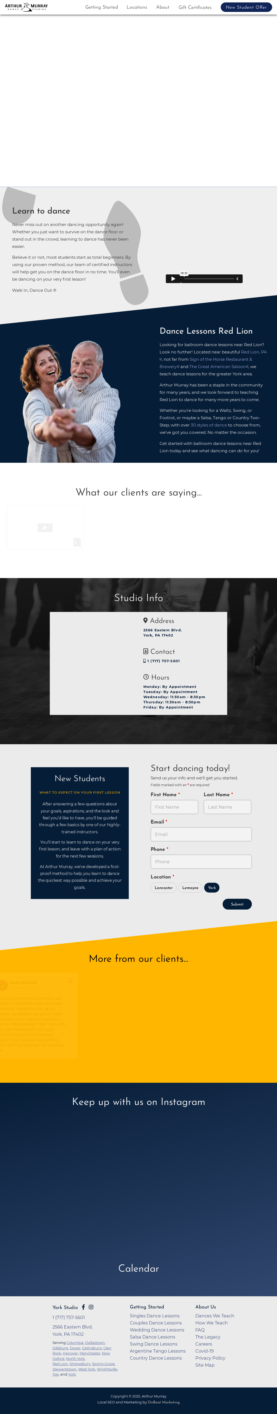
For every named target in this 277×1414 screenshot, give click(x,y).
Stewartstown (64, 1369)
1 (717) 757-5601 (161, 661)
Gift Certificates (195, 7)
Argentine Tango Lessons (158, 1351)
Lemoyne (190, 888)
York (212, 888)
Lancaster (164, 888)
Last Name (217, 795)
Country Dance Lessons (156, 1358)
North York (75, 1358)
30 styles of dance (209, 425)
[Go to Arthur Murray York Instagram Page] (91, 1307)
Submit (237, 905)
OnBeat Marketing (164, 1402)
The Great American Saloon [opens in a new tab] (217, 366)
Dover (75, 1348)
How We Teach (211, 1323)
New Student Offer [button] (246, 7)
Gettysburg (92, 1348)
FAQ (200, 1330)
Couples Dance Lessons (156, 1323)
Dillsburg (60, 1348)
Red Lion (60, 1363)
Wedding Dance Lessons (157, 1330)
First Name (164, 795)
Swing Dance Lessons (153, 1344)
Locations (137, 7)
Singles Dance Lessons (155, 1315)
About (162, 7)
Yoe (55, 1374)
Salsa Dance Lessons (152, 1337)
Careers (203, 1344)
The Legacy (207, 1337)
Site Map (205, 1365)
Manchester (90, 1353)
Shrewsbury (80, 1363)
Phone (159, 849)
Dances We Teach (214, 1315)
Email (158, 822)
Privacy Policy (210, 1358)
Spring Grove (103, 1363)
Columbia (75, 1342)
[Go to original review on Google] (71, 984)
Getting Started (101, 7)
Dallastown (95, 1342)
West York (86, 1369)
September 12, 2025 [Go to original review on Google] (26, 988)
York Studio (65, 1307)
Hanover (70, 1353)
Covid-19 (204, 1351)
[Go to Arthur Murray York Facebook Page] (83, 1307)
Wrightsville (107, 1369)
